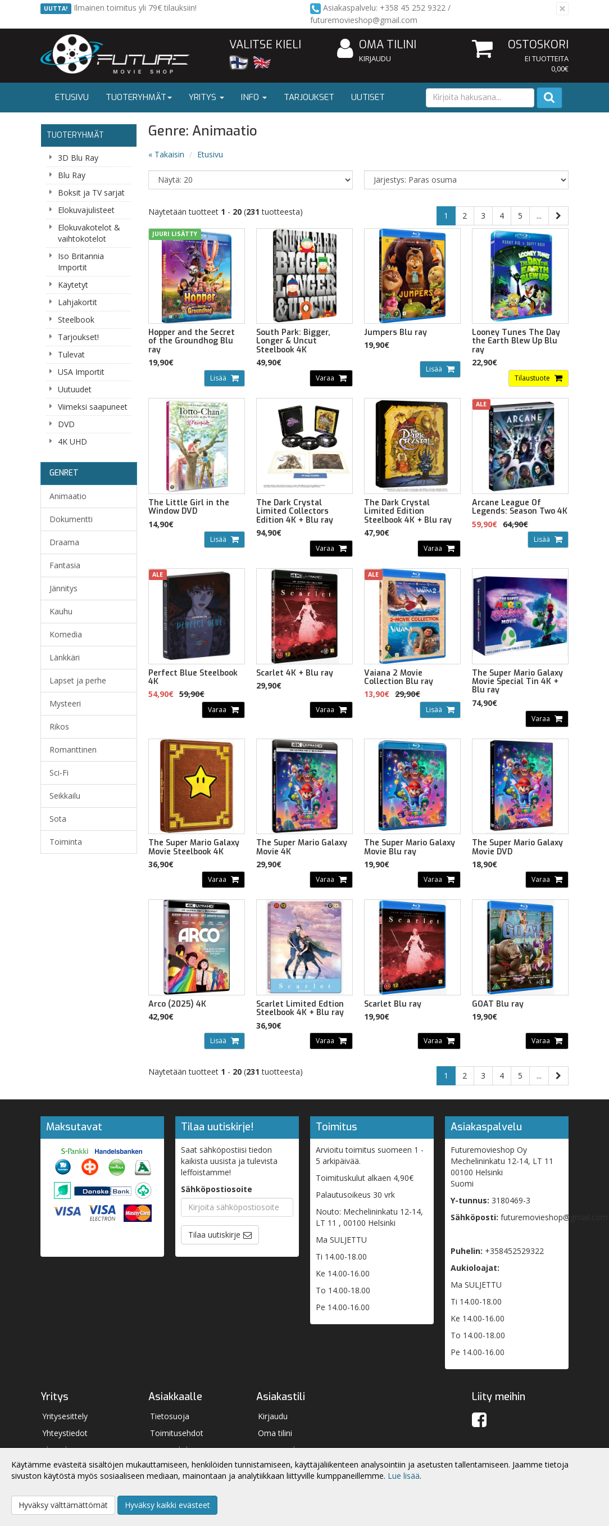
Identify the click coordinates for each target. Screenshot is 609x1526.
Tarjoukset (309, 97)
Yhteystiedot (65, 1433)
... (539, 215)
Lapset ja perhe (77, 680)
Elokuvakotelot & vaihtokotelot (89, 233)
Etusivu (72, 97)
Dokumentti (71, 519)
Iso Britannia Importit (81, 262)
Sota (57, 818)
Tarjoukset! (78, 337)
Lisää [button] (219, 378)
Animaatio (68, 496)
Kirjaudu (375, 58)
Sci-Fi (59, 772)
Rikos (59, 726)
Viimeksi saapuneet (93, 406)
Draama (64, 542)
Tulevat (71, 354)
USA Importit (81, 371)
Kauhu (60, 611)
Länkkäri (64, 657)
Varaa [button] (326, 378)
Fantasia (64, 565)
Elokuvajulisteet (86, 210)
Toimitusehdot (176, 1433)
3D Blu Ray (78, 157)
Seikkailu (64, 795)
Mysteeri (65, 703)
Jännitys (63, 588)
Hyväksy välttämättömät (63, 1505)
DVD (66, 424)
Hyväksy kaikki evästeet (167, 1505)
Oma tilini (376, 45)
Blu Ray (71, 175)
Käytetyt (73, 284)
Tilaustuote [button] (533, 378)
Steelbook (76, 319)
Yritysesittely (65, 1416)
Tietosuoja (169, 1416)
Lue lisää (404, 1475)
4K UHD (72, 441)
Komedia (65, 634)
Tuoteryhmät (139, 97)
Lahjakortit (77, 302)
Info (254, 97)
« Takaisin (166, 154)
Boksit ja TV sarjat (91, 192)
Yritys (206, 97)
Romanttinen (73, 749)
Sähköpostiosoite (216, 1189)
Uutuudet (75, 389)
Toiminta (65, 841)
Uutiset (368, 97)
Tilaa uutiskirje (214, 1234)
